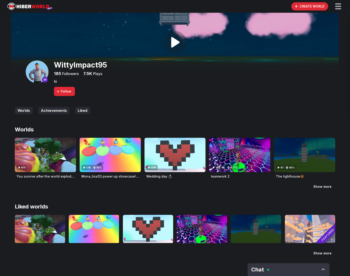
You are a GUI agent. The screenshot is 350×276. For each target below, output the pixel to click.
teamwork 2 (220, 176)
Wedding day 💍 (159, 176)
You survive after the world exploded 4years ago (55, 176)
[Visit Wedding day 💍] (175, 155)
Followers (70, 73)
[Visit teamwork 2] (239, 155)
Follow (63, 91)
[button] (338, 6)
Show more (322, 186)
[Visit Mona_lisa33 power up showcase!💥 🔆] (110, 155)
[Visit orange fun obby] (310, 229)
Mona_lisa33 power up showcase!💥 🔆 (113, 176)
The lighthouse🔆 (290, 176)
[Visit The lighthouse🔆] (304, 155)
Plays (97, 73)
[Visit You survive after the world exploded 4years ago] (45, 155)
